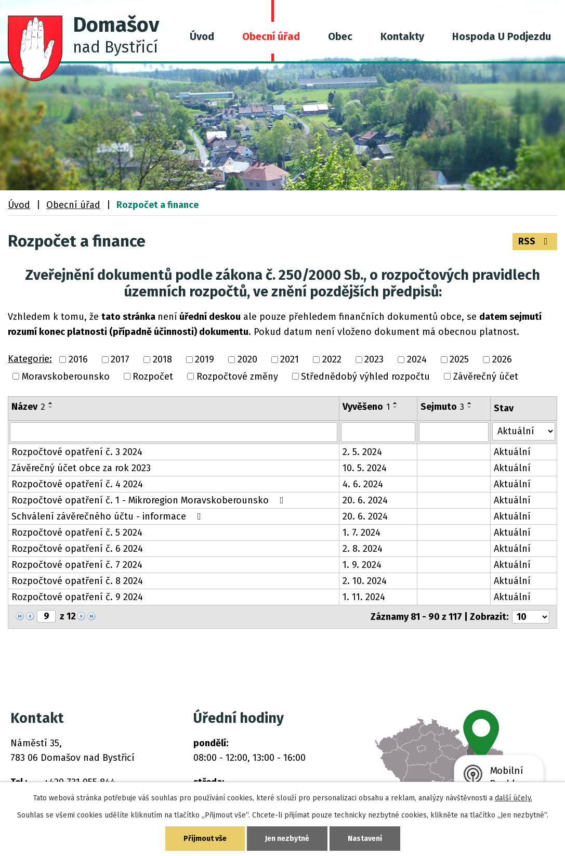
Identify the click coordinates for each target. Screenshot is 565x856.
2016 (78, 360)
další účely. (513, 798)
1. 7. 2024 (361, 532)
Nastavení (365, 838)
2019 (204, 360)
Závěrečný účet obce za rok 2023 (81, 468)
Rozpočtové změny (237, 376)
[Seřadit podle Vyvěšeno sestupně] (395, 407)
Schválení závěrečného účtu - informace (108, 516)
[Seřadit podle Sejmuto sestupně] (470, 407)
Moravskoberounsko (66, 376)
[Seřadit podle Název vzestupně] (51, 403)
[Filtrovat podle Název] (173, 432)
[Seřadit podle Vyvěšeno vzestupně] (395, 403)
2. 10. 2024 (365, 581)
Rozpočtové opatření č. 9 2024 (77, 597)
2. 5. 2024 (362, 452)
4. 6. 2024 (363, 484)
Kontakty (402, 36)
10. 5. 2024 (365, 468)
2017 (120, 360)
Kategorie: (30, 359)
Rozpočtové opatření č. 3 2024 (76, 452)
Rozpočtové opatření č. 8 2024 (77, 581)
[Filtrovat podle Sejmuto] (454, 432)
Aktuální (512, 452)
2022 (331, 360)
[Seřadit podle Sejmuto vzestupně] (470, 403)
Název (28, 406)
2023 (374, 360)
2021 (289, 360)
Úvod (202, 36)
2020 (247, 360)
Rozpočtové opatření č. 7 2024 (76, 564)
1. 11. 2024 (364, 597)
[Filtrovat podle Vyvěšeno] (378, 432)
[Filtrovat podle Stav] (523, 431)
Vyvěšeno (366, 406)
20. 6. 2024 (365, 500)
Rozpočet (153, 376)
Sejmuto (442, 406)
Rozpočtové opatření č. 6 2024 (77, 548)
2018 (162, 360)
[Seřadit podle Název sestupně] (51, 407)
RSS (535, 241)
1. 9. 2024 (362, 564)
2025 (459, 360)
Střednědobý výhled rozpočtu (365, 376)
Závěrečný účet (485, 376)
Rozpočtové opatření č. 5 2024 (76, 532)
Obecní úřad (271, 36)
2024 (417, 360)
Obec (340, 36)
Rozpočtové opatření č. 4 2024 (77, 484)
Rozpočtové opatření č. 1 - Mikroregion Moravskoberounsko (149, 500)
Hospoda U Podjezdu (501, 36)
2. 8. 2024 (363, 548)
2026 (502, 360)
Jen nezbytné (287, 838)
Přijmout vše (205, 838)
